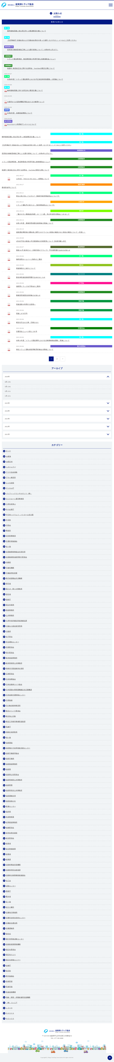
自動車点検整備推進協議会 (15, 875)
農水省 (8, 896)
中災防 (8, 520)
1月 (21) (8, 396)
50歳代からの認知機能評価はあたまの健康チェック (25, 102)
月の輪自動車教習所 (13, 705)
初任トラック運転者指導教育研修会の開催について (34, 349)
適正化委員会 (81, 346)
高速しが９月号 (22, 313)
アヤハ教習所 (11, 477)
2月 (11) (7, 391)
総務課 (7, 110)
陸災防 (8, 971)
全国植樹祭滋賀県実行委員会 (16, 557)
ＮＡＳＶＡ (10, 1013)
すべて (8, 451)
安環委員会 (81, 328)
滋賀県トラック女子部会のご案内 (28, 286)
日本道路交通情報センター (15, 695)
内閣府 (8, 562)
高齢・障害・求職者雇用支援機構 (18, 997)
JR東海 (8, 456)
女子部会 (81, 283)
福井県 (8, 812)
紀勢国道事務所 (11, 822)
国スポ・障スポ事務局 (14, 589)
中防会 (8, 525)
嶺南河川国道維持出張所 (15, 668)
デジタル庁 (10, 488)
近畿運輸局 (8, 56)
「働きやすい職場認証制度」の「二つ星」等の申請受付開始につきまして (43, 214)
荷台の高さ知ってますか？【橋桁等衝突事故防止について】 (38, 196)
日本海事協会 (11, 679)
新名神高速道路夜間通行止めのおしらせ (30, 277)
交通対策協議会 (11, 541)
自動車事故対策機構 (13, 865)
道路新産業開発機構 (13, 944)
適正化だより (11, 955)
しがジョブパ (11, 467)
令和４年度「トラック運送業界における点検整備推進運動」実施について (43, 340)
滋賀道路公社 (9, 46)
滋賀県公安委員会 (12, 774)
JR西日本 (81, 201)
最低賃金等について (9, 187)
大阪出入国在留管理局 (14, 626)
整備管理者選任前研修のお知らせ (28, 295)
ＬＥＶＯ (9, 1008)
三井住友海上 (11, 504)
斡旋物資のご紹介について (26, 268)
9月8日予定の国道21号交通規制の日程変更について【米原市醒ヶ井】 (41, 241)
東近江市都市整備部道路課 (15, 721)
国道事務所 (81, 247)
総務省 (8, 854)
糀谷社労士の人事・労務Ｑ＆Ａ (27, 322)
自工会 (8, 881)
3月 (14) (8, 386)
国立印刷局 (10, 605)
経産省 (8, 843)
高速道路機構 (11, 992)
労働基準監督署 (11, 573)
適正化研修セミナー (13, 960)
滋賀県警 (9, 785)
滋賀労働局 (81, 184)
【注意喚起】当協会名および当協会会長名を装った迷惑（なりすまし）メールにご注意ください (42, 40)
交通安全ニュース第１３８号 (26, 331)
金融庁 (8, 965)
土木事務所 (10, 615)
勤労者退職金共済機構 (14, 578)
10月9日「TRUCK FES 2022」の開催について (32, 179)
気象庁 (8, 727)
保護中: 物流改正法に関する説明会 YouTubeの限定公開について (31, 68)
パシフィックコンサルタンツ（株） (19, 493)
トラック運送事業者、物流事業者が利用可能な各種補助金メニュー (31, 59)
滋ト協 (7, 28)
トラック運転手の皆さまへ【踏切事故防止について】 (35, 205)
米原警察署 (81, 238)
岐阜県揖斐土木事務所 (14, 663)
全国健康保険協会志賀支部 (15, 552)
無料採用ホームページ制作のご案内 (29, 259)
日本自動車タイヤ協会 (14, 684)
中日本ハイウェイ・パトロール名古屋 (20, 515)
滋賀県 (8, 769)
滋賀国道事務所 (11, 764)
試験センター (11, 886)
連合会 (81, 265)
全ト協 (7, 76)
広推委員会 (10, 674)
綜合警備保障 (11, 849)
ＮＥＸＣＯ (81, 274)
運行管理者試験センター (15, 939)
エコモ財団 (10, 483)
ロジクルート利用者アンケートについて (21, 124)
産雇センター (11, 806)
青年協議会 (10, 976)
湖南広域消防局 (11, 732)
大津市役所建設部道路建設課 (16, 621)
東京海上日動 (11, 716)
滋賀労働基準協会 (12, 753)
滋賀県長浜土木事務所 (14, 790)
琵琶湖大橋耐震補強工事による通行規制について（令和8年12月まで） (32, 50)
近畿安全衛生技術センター (15, 918)
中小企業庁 (10, 509)
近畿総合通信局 (11, 923)
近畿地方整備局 (11, 912)
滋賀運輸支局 (11, 796)
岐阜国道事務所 (11, 658)
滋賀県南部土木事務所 (14, 780)
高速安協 (81, 301)
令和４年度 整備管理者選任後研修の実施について (34, 223)
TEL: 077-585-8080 (57, 1038)
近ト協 (8, 902)
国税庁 (8, 599)
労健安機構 (10, 568)
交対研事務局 (11, 536)
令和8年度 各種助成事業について (19, 113)
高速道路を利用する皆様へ (26, 304)
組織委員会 (10, 828)
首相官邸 (9, 981)
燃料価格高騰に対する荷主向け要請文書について (25, 90)
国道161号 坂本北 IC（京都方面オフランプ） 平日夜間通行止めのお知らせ (43, 250)
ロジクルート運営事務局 (15, 499)
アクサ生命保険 (11, 472)
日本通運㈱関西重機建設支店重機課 (19, 690)
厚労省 (8, 584)
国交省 (81, 210)
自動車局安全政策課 (81, 229)
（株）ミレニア (9, 98)
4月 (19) (8, 382)
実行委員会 (10, 653)
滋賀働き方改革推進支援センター (18, 748)
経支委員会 (8, 121)
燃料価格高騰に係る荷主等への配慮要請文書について (26, 31)
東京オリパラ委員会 (13, 711)
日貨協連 (9, 700)
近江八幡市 (10, 907)
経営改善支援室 (11, 833)
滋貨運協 (9, 743)
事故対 (8, 530)
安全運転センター (12, 642)
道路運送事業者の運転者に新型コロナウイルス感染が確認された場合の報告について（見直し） (51, 232)
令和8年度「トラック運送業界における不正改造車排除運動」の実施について (35, 79)
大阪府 (8, 631)
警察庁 (8, 891)
